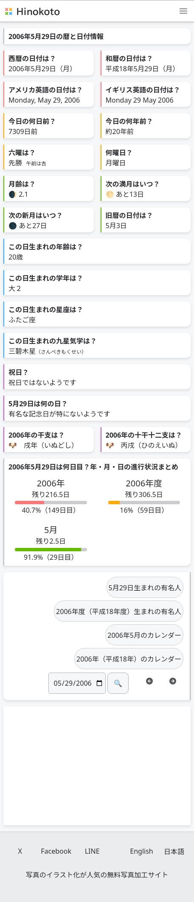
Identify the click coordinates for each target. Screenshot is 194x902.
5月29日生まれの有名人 (145, 587)
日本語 (174, 851)
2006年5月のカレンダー (144, 635)
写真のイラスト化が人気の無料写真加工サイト (97, 875)
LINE (92, 851)
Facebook (56, 851)
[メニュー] (183, 10)
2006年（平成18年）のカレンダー (128, 659)
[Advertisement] (97, 766)
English (141, 851)
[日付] (77, 683)
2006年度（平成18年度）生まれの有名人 (118, 611)
